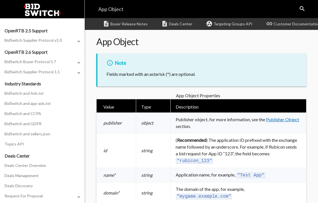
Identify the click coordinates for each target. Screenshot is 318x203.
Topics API (14, 144)
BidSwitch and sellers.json (27, 133)
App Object (110, 9)
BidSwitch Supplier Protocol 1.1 (32, 71)
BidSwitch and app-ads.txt (28, 103)
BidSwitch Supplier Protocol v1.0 (33, 40)
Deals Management (22, 175)
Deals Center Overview (25, 165)
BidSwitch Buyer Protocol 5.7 (30, 61)
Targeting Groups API (229, 23)
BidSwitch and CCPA (23, 113)
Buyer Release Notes (125, 23)
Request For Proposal (24, 195)
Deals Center (176, 23)
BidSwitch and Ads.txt (24, 93)
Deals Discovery (19, 185)
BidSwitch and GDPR (23, 123)
